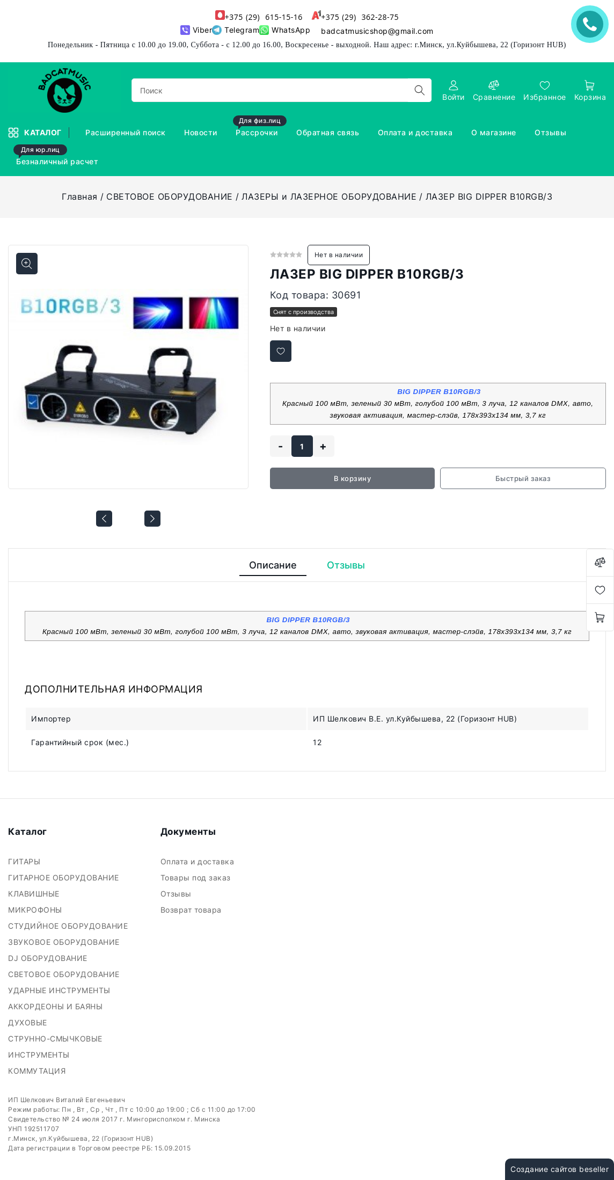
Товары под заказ (196, 877)
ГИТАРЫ (25, 861)
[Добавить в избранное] (280, 351)
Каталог (35, 132)
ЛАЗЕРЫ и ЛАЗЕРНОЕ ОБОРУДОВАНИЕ (329, 196)
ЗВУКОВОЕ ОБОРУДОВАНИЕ (65, 941)
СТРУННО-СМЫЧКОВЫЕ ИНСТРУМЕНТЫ (55, 1046)
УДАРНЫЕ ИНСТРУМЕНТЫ (60, 990)
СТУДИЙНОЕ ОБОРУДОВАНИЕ (69, 925)
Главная (80, 196)
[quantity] (302, 446)
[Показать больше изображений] (27, 263)
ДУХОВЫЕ (28, 1022)
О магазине (495, 132)
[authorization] (453, 90)
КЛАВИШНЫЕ (35, 893)
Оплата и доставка (416, 132)
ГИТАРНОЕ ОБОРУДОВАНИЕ (64, 877)
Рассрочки (260, 127)
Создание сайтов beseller (559, 1169)
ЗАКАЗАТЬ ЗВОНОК (592, 24)
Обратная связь (329, 132)
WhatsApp (284, 30)
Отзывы (552, 132)
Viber (196, 30)
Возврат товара (192, 909)
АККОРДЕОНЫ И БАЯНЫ (56, 1006)
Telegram (235, 30)
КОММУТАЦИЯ (38, 1070)
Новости (202, 132)
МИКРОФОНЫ (36, 909)
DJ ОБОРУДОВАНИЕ (49, 958)
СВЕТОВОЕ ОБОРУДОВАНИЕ (169, 196)
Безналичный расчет (57, 156)
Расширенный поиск (126, 132)
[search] (420, 90)
